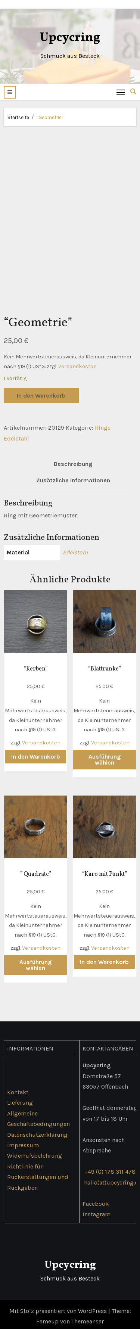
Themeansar (87, 1318)
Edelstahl (75, 549)
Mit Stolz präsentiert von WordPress (58, 1307)
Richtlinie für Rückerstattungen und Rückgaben (37, 1173)
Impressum (23, 1141)
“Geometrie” (50, 117)
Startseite (18, 117)
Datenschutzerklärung (37, 1131)
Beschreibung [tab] (73, 460)
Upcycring (70, 38)
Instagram (97, 1210)
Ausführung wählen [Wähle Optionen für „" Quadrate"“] (35, 961)
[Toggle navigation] (121, 92)
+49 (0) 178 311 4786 (111, 1167)
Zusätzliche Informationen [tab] (73, 476)
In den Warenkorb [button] (35, 752)
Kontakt (17, 1088)
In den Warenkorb (41, 392)
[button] (10, 92)
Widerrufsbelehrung (34, 1152)
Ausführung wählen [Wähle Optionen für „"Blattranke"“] (104, 755)
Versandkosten (77, 363)
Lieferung (20, 1098)
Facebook (96, 1200)
